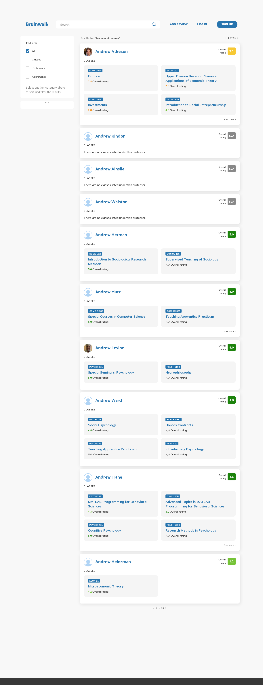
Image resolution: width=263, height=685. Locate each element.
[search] (104, 24)
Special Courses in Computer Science (116, 316)
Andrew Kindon (110, 136)
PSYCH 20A (95, 496)
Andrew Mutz (108, 292)
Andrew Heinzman (113, 562)
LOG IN (202, 24)
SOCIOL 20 (95, 253)
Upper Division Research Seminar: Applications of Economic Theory (191, 78)
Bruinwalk (37, 24)
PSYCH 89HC (173, 419)
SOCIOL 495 (173, 253)
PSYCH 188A (96, 367)
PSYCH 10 (172, 443)
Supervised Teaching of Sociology (191, 259)
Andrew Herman (111, 235)
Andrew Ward (108, 400)
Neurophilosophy (178, 372)
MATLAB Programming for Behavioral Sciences (117, 504)
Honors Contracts (179, 425)
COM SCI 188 (96, 311)
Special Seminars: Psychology (111, 372)
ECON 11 (94, 580)
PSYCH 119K (173, 367)
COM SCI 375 (173, 311)
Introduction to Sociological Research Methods (117, 261)
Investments (97, 105)
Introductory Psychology (184, 449)
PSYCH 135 (95, 419)
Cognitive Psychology (104, 530)
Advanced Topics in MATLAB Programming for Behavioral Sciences (194, 504)
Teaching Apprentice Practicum (189, 316)
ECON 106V (95, 99)
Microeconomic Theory (106, 586)
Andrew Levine (109, 348)
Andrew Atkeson (111, 52)
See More (230, 119)
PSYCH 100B (173, 525)
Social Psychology (102, 425)
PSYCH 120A (96, 525)
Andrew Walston (111, 202)
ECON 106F (95, 70)
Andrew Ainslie (110, 169)
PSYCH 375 (95, 443)
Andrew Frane (108, 477)
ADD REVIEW (179, 24)
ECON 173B (173, 99)
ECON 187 (172, 70)
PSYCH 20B (173, 496)
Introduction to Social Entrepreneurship (195, 105)
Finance (94, 76)
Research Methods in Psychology (190, 530)
